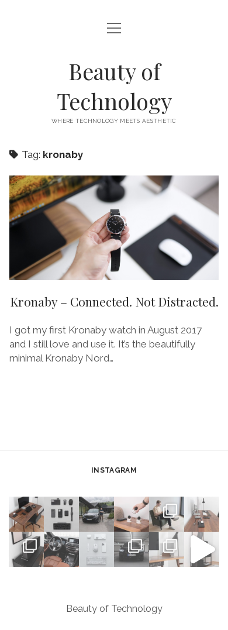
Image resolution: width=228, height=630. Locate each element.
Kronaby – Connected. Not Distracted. (114, 227)
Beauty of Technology (114, 86)
